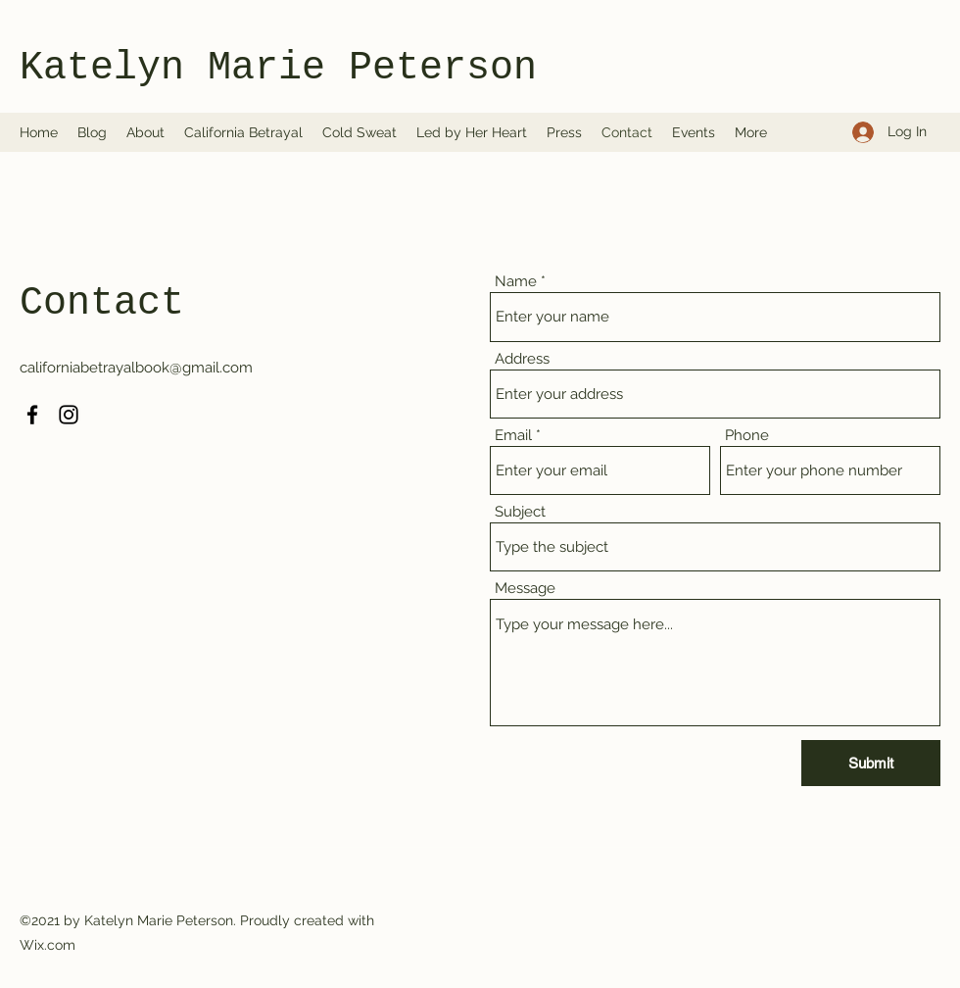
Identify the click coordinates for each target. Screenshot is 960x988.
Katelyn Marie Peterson (278, 68)
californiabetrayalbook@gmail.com (136, 367)
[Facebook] (32, 414)
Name (516, 281)
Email (513, 435)
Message (525, 588)
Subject (520, 512)
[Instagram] (68, 414)
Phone (747, 435)
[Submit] (870, 763)
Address (522, 359)
